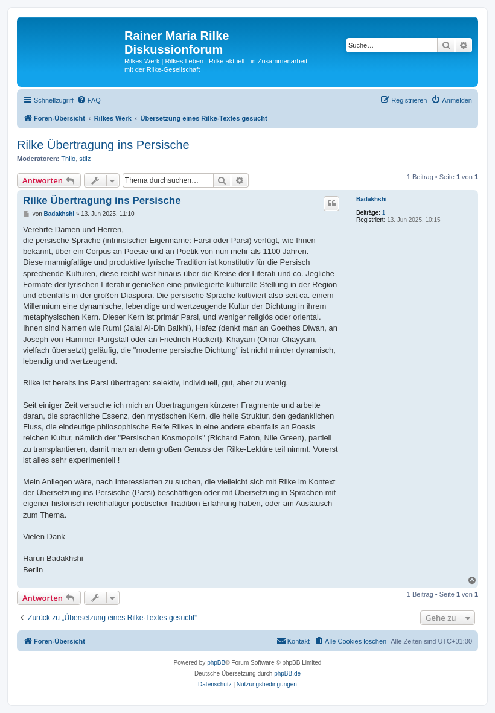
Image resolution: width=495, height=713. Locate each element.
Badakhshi (371, 199)
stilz (85, 158)
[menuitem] (89, 100)
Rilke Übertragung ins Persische (103, 144)
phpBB (216, 662)
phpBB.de (287, 673)
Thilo (68, 158)
